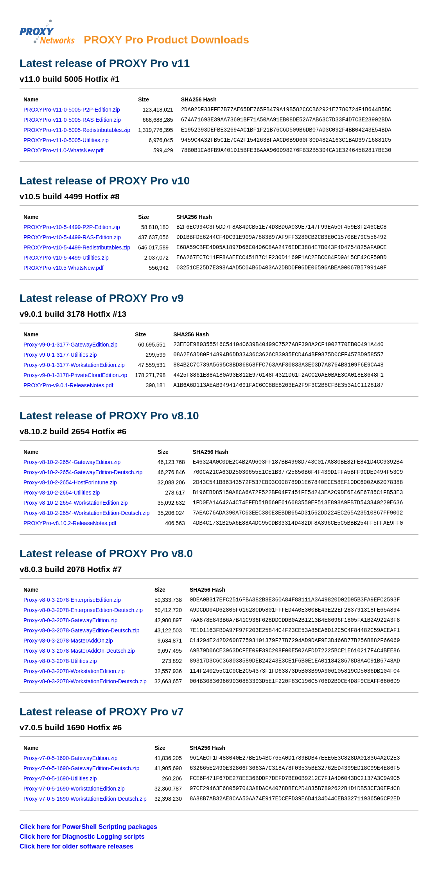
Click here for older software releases (76, 846)
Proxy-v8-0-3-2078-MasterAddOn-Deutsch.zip (79, 651)
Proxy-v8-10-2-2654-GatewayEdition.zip (71, 462)
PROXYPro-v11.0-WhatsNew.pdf (63, 150)
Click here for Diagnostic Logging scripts (82, 836)
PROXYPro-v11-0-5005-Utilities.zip (66, 140)
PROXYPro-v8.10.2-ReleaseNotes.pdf (69, 523)
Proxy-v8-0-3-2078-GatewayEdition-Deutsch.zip (81, 630)
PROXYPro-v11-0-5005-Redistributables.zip (76, 130)
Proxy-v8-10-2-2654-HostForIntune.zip (70, 482)
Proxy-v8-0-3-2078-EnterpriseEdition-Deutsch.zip (83, 610)
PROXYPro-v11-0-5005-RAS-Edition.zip (72, 120)
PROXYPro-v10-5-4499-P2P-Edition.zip (71, 227)
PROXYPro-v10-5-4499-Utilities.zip (66, 258)
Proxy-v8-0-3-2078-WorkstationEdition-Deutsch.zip (85, 681)
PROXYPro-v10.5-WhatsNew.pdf (63, 268)
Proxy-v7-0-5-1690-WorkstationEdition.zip (74, 788)
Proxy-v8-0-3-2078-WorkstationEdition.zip (74, 671)
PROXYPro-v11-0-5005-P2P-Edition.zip (71, 110)
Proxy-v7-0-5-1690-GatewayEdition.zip (70, 758)
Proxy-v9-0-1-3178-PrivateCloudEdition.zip (75, 375)
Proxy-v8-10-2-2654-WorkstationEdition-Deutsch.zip (86, 513)
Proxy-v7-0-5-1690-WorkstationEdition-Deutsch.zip (85, 799)
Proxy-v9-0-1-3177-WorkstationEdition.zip (74, 365)
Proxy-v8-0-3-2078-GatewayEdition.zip (70, 620)
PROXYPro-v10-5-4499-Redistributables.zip (76, 247)
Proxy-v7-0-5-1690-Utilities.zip (60, 778)
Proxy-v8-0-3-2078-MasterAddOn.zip (68, 640)
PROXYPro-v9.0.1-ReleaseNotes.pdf (68, 385)
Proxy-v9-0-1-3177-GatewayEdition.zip (70, 344)
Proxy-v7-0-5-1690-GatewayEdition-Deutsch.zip (81, 768)
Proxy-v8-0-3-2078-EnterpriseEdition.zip (72, 600)
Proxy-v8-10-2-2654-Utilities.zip (61, 492)
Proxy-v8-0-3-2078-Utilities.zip (60, 661)
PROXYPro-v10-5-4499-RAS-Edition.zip (72, 237)
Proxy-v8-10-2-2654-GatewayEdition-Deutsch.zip (82, 472)
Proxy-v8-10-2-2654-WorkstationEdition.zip (75, 503)
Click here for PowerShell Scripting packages (88, 826)
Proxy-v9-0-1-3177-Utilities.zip (60, 355)
